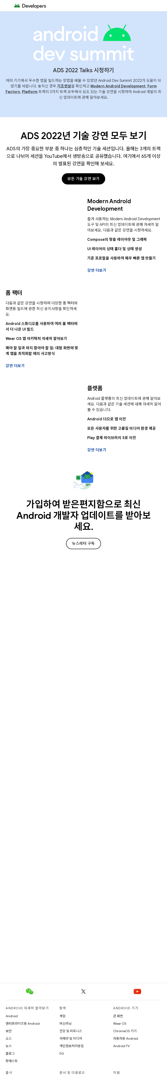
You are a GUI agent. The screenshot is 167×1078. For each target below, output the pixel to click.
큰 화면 (118, 1016)
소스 (9, 1038)
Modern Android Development (118, 86)
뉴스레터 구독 (83, 543)
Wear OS (119, 1023)
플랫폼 (94, 388)
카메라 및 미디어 (70, 1038)
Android (12, 1016)
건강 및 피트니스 (70, 1031)
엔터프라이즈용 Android (23, 1023)
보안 (9, 1031)
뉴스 (9, 1046)
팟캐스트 (12, 1061)
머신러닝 (65, 1023)
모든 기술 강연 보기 (83, 179)
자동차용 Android (125, 1038)
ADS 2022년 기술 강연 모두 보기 (84, 135)
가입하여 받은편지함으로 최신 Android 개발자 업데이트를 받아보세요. (83, 515)
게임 (62, 1016)
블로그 (10, 1053)
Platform (30, 92)
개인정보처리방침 (71, 1046)
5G (61, 1053)
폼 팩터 (14, 292)
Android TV (121, 1046)
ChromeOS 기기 (125, 1031)
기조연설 (64, 86)
